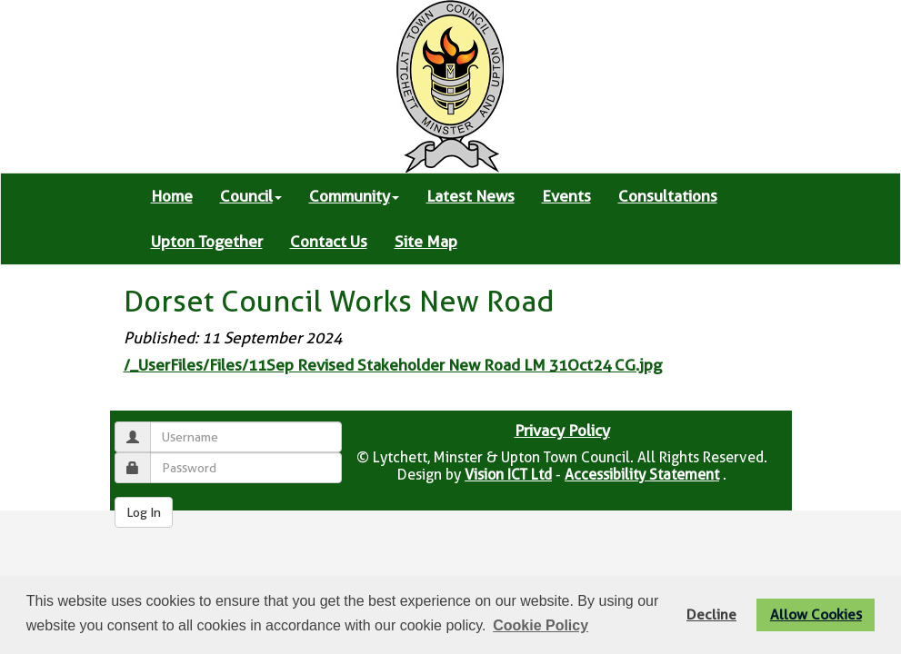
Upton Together (207, 242)
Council (251, 196)
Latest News (470, 196)
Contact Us (328, 242)
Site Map (426, 242)
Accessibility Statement (642, 474)
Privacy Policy (562, 430)
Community (354, 196)
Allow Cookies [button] (816, 614)
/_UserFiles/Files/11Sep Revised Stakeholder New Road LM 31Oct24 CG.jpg (393, 365)
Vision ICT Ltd (508, 474)
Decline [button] (711, 614)
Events (566, 196)
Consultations (667, 196)
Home (172, 196)
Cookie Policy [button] (540, 625)
